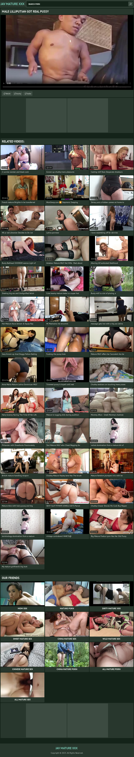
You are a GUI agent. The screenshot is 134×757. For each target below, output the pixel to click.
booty (18, 93)
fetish (8, 93)
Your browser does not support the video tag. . (67, 52)
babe (29, 93)
